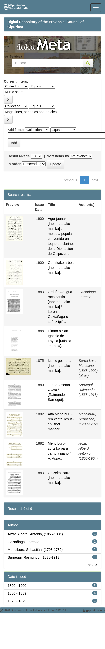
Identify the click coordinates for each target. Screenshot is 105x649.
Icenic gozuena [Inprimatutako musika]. (59, 366)
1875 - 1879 (17, 601)
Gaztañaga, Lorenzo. (24, 542)
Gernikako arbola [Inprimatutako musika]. (61, 268)
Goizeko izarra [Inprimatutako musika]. (59, 478)
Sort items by (58, 156)
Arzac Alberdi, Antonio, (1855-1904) (35, 534)
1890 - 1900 (17, 586)
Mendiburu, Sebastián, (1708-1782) (35, 550)
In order (14, 164)
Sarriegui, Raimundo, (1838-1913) (34, 557)
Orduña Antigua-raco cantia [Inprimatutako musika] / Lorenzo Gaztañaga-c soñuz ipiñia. (60, 307)
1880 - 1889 (17, 593)
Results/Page (19, 156)
